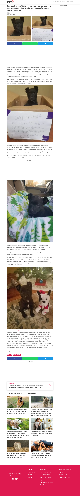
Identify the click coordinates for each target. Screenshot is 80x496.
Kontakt (30, 474)
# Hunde (9, 354)
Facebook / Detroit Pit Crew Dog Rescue (14, 142)
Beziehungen (70, 2)
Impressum (62, 472)
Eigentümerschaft (45, 480)
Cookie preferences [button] (64, 477)
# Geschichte (16, 354)
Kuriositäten (55, 2)
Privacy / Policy (63, 474)
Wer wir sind (31, 472)
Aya (13, 13)
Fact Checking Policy (45, 472)
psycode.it (30, 477)
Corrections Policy (45, 474)
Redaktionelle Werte (45, 477)
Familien (62, 2)
